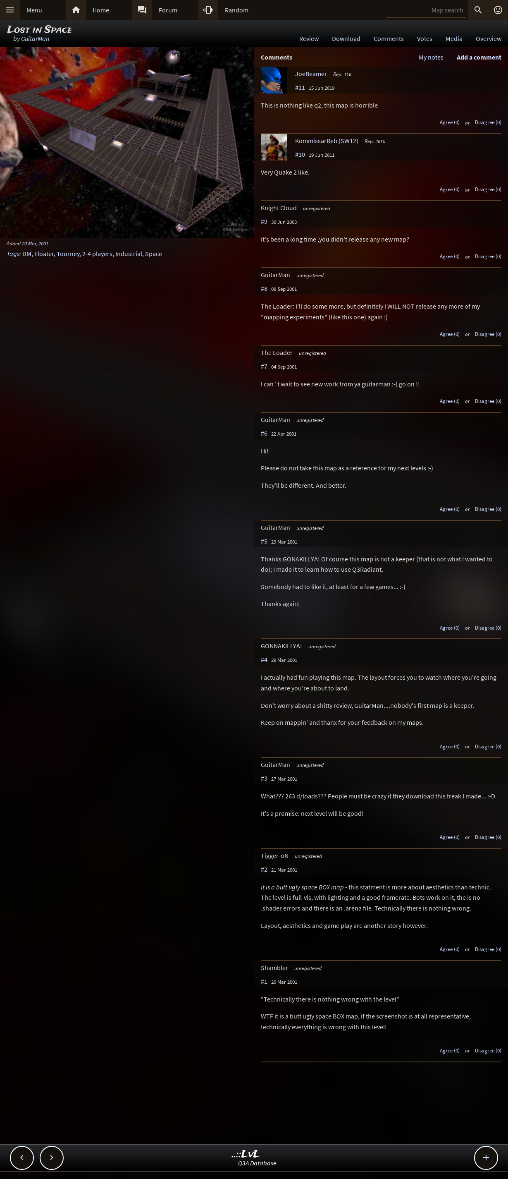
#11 (300, 87)
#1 (264, 981)
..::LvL (246, 1154)
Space (153, 253)
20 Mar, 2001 (35, 243)
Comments (389, 38)
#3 (264, 778)
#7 (264, 366)
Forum (168, 10)
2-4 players (97, 253)
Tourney (68, 253)
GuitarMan (35, 38)
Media (454, 38)
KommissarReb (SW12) (326, 141)
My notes (431, 57)
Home (101, 10)
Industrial (128, 253)
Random (236, 10)
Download (346, 38)
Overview (488, 38)
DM (26, 253)
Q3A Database (257, 1163)
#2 (264, 869)
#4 (264, 659)
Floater (44, 253)
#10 (300, 154)
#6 (264, 433)
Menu (34, 10)
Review (309, 38)
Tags (13, 253)
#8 (264, 288)
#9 (264, 221)
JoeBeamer (311, 73)
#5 (264, 541)
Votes (424, 38)
